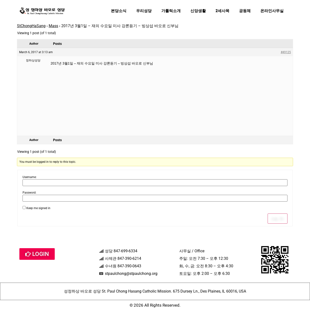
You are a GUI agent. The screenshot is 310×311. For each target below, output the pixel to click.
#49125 (286, 52)
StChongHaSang (31, 26)
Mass (53, 26)
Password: (29, 192)
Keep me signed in (38, 208)
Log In (277, 219)
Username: (30, 177)
